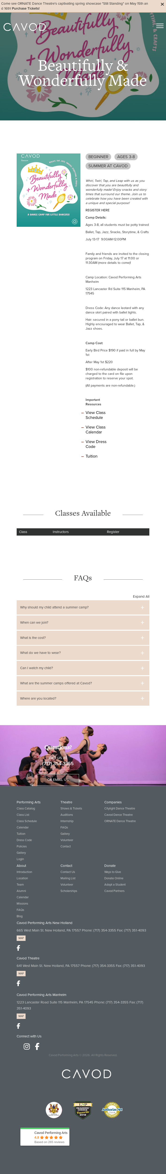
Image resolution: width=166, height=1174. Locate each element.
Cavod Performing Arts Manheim (41, 995)
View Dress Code (96, 444)
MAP (21, 938)
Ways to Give (112, 872)
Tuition (92, 456)
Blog (20, 916)
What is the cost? (33, 638)
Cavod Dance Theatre (118, 815)
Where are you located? (38, 698)
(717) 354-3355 (58, 764)
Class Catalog (26, 808)
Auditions (66, 815)
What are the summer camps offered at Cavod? (56, 683)
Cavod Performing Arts (64, 1055)
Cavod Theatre (28, 958)
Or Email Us (58, 780)
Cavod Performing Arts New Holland (44, 923)
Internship (66, 821)
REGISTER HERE (97, 210)
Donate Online (113, 878)
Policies (22, 846)
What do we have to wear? (40, 653)
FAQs (64, 827)
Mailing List (67, 878)
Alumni (21, 891)
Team (20, 885)
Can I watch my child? (36, 668)
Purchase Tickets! (26, 8)
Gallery (21, 853)
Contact (65, 846)
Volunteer (66, 840)
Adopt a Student (115, 885)
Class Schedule (27, 821)
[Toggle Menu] (160, 25)
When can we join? (34, 622)
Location (22, 878)
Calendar (23, 827)
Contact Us (67, 872)
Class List (23, 815)
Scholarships (68, 891)
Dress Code (24, 840)
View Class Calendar (96, 430)
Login (20, 859)
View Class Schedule (96, 415)
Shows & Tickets (71, 808)
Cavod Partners (114, 891)
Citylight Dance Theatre (119, 808)
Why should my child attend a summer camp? (54, 607)
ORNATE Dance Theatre (120, 821)
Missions (22, 904)
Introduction (24, 872)
